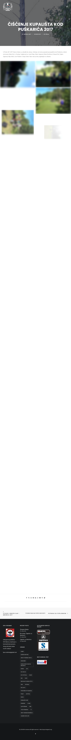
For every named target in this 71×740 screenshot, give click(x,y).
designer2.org (48, 729)
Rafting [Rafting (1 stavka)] (28, 694)
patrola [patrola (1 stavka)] (27, 684)
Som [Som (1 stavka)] (30, 706)
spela (47, 34)
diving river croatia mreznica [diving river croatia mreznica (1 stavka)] (26, 664)
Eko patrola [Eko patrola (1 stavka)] (24, 675)
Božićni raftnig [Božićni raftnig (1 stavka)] (24, 654)
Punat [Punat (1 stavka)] (22, 694)
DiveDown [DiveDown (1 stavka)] (23, 661)
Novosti (38, 34)
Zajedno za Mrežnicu (25, 640)
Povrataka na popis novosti (35, 613)
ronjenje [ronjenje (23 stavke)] (23, 703)
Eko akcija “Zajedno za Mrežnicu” (26, 635)
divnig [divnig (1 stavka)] (22, 669)
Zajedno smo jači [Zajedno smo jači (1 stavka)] (25, 716)
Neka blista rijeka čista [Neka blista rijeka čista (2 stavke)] (26, 681)
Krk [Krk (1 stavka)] (22, 678)
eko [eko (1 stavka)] (27, 669)
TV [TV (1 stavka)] (31, 709)
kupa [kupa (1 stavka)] (26, 678)
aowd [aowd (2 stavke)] (22, 651)
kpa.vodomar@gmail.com (10, 652)
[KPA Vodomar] (7, 6)
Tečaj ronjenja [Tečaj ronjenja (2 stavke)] (24, 709)
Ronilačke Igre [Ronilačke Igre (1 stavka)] (24, 700)
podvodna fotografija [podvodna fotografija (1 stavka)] (26, 691)
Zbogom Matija (24, 630)
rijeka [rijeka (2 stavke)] (22, 697)
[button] (27, 598)
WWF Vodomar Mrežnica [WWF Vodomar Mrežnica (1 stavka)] (27, 713)
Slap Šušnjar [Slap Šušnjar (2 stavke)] (24, 706)
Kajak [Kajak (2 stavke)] (30, 675)
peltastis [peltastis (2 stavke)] (23, 687)
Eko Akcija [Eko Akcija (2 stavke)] (23, 672)
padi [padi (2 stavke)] (22, 684)
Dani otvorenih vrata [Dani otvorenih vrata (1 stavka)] (26, 658)
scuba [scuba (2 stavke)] (28, 703)
